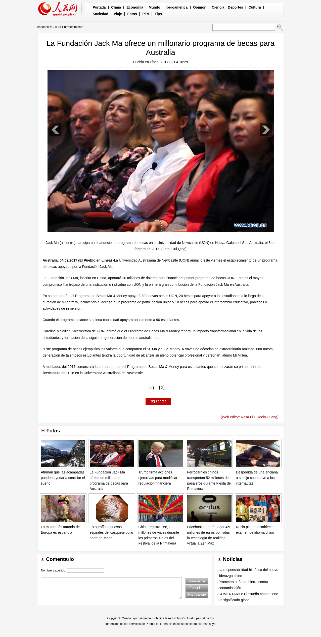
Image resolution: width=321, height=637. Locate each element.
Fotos (132, 14)
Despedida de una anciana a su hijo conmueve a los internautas (257, 477)
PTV (145, 14)
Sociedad (100, 14)
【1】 (152, 388)
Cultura (255, 7)
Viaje (118, 14)
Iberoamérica (177, 7)
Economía (134, 7)
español (42, 27)
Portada (99, 7)
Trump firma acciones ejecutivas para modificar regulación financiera (158, 477)
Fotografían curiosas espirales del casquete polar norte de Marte (111, 532)
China (116, 7)
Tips (158, 14)
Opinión (199, 7)
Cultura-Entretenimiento (67, 27)
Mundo (154, 7)
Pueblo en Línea (146, 62)
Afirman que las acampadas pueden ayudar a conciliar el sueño (63, 477)
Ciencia (218, 7)
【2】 (162, 388)
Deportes (235, 7)
